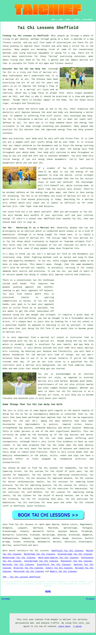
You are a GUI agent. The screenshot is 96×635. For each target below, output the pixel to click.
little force (20, 308)
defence (20, 192)
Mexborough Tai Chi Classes (19, 558)
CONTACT (76, 20)
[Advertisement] (74, 294)
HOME (53, 20)
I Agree (77, 626)
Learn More (64, 626)
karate (27, 301)
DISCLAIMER (87, 20)
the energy (76, 145)
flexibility (33, 103)
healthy (24, 39)
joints (57, 116)
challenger (87, 182)
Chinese (41, 79)
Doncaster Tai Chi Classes (76, 561)
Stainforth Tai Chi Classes (54, 564)
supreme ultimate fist (78, 241)
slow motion (20, 264)
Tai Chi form (42, 328)
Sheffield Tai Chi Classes (67, 551)
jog (73, 53)
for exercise (74, 391)
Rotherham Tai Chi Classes (39, 554)
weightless (9, 163)
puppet (19, 142)
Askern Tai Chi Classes (59, 568)
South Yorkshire (36, 506)
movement (88, 93)
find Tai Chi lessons (21, 524)
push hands (19, 284)
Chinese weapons (68, 388)
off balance (46, 290)
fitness (46, 46)
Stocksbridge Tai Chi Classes (75, 554)
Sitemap (5, 599)
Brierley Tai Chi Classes (28, 568)
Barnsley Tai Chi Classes (18, 564)
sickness (7, 133)
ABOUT (68, 20)
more (35, 545)
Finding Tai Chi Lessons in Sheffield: (26, 36)
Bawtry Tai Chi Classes (63, 571)
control (23, 271)
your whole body (25, 152)
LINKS (60, 20)
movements (30, 261)
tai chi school (81, 321)
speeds (19, 274)
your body (31, 138)
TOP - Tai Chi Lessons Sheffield (21, 577)
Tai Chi (40, 60)
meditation (9, 234)
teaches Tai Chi (71, 219)
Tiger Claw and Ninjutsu (40, 206)
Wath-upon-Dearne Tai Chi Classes (58, 558)
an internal (85, 374)
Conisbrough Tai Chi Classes (41, 561)
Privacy (90, 599)
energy (83, 123)
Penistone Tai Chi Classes (29, 571)
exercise (7, 93)
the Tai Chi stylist (81, 179)
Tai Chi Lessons (39, 551)
